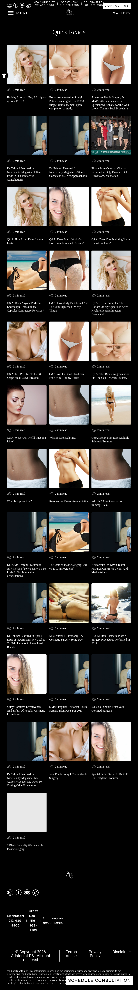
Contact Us (117, 5)
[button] (4, 76)
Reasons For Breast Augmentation (69, 501)
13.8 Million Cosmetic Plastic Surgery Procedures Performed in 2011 (110, 639)
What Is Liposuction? (19, 501)
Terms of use (71, 954)
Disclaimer (121, 952)
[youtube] (22, 5)
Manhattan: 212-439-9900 (15, 920)
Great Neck (69, 2)
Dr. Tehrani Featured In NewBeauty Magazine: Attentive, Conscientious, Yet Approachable (68, 172)
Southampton (94, 2)
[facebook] (15, 5)
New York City (44, 2)
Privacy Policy (95, 954)
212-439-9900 (44, 5)
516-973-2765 (69, 5)
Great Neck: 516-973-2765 (33, 920)
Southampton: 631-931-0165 (53, 921)
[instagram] (9, 5)
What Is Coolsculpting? (62, 437)
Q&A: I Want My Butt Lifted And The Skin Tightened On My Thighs (68, 307)
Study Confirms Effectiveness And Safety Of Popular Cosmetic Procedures (26, 710)
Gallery (122, 13)
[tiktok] (28, 5)
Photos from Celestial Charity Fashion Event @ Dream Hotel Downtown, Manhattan (109, 172)
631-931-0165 (94, 5)
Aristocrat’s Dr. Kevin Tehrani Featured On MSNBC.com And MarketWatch (109, 568)
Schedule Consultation (99, 980)
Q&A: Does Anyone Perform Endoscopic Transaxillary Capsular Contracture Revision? (25, 307)
